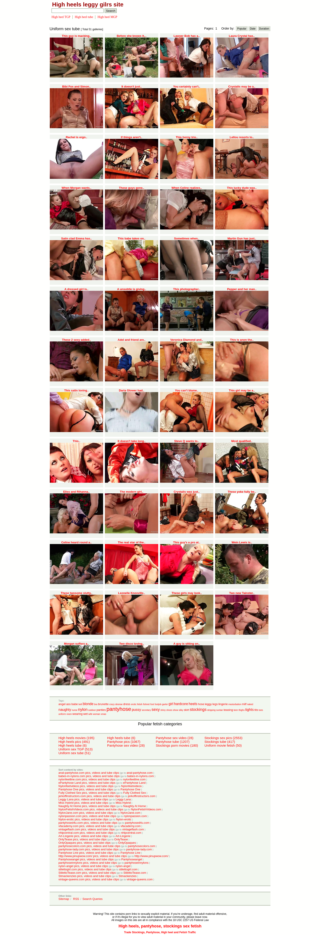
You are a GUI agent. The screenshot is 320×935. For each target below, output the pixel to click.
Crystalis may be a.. (241, 86)
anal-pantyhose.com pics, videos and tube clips (88, 772)
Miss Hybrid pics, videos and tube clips (83, 802)
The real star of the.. (131, 542)
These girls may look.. (187, 593)
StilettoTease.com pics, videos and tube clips (87, 872)
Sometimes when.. (186, 238)
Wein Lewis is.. (242, 542)
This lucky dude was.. (242, 187)
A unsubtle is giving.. (131, 289)
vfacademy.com (131, 826)
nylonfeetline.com (134, 779)
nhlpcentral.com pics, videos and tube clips (85, 832)
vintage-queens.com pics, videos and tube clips (88, 879)
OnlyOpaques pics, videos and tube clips (84, 842)
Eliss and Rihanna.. (76, 491)
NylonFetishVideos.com (146, 809)
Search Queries (92, 899)
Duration (264, 28)
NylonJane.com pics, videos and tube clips (85, 812)
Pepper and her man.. (241, 289)
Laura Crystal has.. (242, 36)
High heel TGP (61, 17)
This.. (76, 441)
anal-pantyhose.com (140, 772)
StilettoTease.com (134, 872)
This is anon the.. (242, 339)
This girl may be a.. (242, 390)
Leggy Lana (123, 799)
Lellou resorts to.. (242, 137)
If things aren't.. (131, 137)
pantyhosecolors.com (141, 846)
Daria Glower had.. (131, 390)
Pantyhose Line (130, 852)
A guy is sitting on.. (186, 643)
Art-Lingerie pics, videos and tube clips (83, 836)
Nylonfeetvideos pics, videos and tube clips (86, 786)
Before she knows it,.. (131, 36)
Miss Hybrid (123, 802)
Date (252, 28)
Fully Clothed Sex (134, 792)
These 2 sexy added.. (76, 339)
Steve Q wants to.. (186, 441)
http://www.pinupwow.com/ (151, 856)
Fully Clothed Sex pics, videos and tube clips (87, 792)
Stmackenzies (128, 876)
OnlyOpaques (127, 842)
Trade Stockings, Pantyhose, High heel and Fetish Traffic (160, 932)
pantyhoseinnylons (136, 862)
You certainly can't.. (186, 86)
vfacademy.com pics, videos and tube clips (85, 826)
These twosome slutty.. (76, 593)
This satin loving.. (76, 390)
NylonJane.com (130, 812)
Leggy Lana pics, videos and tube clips (83, 799)
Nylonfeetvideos (131, 786)
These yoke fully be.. (242, 491)
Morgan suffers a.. (76, 643)
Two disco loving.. (131, 643)
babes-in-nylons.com (140, 776)
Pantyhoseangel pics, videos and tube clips (86, 859)
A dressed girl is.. (76, 289)
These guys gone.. (131, 187)
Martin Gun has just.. (242, 238)
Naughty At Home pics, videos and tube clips (87, 806)
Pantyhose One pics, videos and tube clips (85, 789)
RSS (76, 899)
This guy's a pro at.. (186, 542)
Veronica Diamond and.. (186, 339)
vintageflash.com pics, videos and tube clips (86, 829)
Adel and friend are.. (132, 339)
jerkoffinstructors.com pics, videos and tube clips (89, 796)
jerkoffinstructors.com (141, 796)
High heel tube (84, 17)
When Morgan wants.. (76, 187)
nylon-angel (123, 866)
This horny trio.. (187, 137)
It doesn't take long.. (131, 441)
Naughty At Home (134, 806)
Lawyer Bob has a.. (187, 36)
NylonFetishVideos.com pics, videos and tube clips (90, 809)
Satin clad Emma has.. (76, 238)
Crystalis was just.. (187, 491)
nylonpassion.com (135, 816)
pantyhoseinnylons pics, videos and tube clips (87, 862)
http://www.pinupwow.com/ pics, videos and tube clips (92, 856)
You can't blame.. (186, 390)
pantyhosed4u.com (137, 822)
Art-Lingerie (123, 836)
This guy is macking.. (76, 36)
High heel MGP (107, 17)
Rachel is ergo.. (76, 137)
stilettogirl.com (128, 869)
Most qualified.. (241, 441)
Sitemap (63, 899)
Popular (241, 28)
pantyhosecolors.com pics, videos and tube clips (89, 846)
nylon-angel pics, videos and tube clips (83, 866)
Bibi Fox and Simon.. (76, 86)
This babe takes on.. (131, 238)
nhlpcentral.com (131, 832)
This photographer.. (186, 289)
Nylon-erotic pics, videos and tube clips (83, 819)
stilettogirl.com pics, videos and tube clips (84, 869)
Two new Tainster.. (241, 593)
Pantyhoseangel (131, 859)
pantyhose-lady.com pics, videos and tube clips (88, 849)
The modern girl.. (131, 491)
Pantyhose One (130, 789)
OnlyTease (121, 839)
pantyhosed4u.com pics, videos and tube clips (87, 822)
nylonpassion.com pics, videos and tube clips (87, 816)
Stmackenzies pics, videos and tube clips (84, 876)
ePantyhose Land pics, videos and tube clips (87, 782)
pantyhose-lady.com (139, 849)
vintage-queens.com (140, 879)
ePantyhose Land (134, 782)
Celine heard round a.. (76, 542)
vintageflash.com (133, 829)
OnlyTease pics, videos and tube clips (82, 839)
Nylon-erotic (123, 819)
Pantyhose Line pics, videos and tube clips (85, 852)
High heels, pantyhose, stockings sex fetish (159, 926)
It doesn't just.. (131, 86)
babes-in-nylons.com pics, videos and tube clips (89, 776)
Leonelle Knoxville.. (131, 593)
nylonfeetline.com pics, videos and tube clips (87, 779)
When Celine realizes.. (187, 187)
